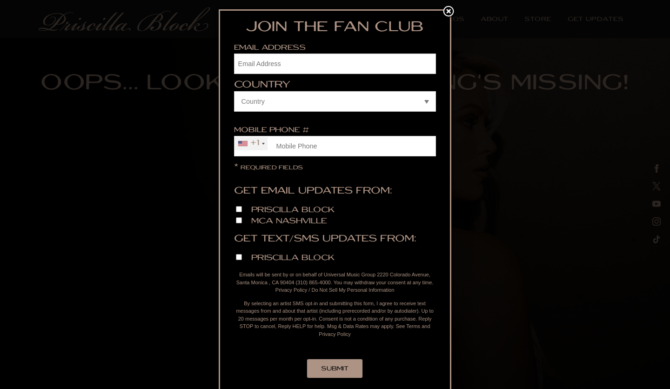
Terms (413, 326)
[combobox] (251, 143)
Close (449, 12)
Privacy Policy (291, 290)
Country (262, 85)
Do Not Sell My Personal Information (352, 290)
